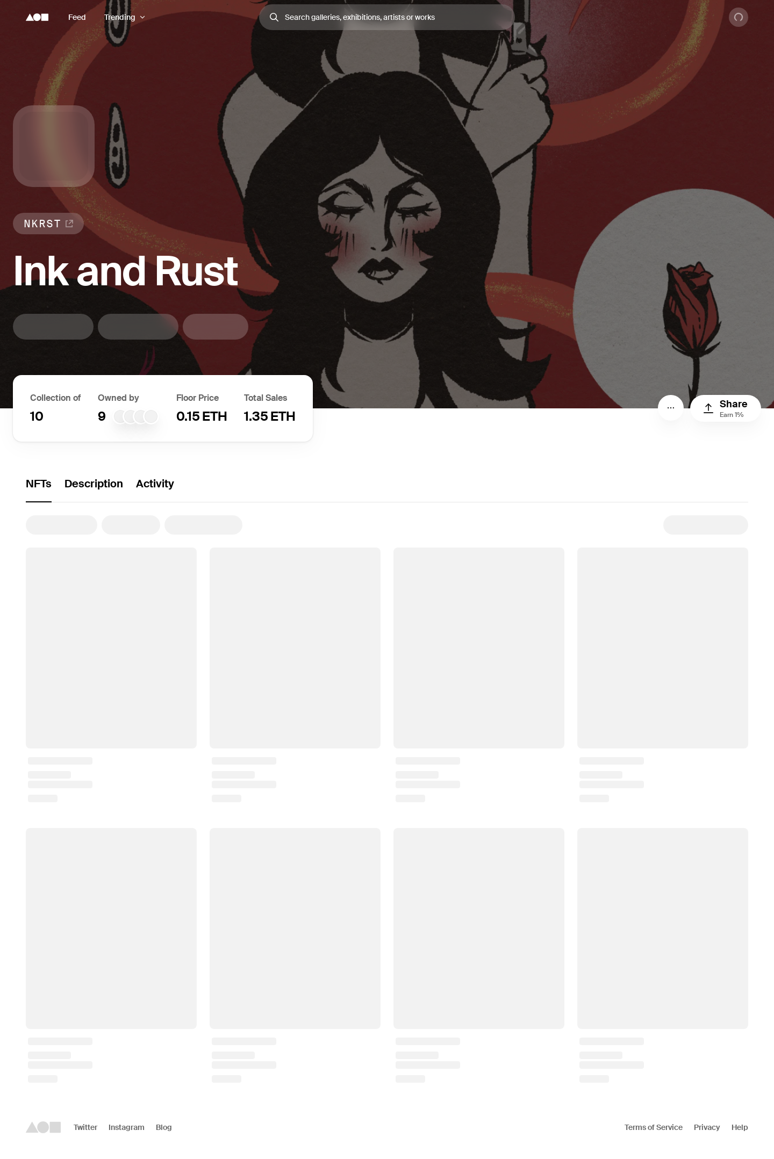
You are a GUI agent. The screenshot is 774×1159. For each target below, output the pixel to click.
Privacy (707, 1127)
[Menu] (671, 408)
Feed (77, 17)
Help (740, 1127)
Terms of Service (654, 1127)
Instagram (127, 1127)
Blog (164, 1127)
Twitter (85, 1127)
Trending (119, 17)
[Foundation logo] (37, 17)
